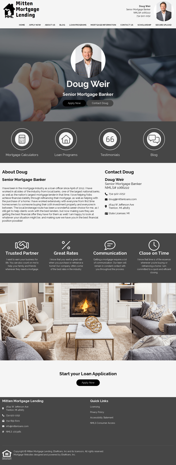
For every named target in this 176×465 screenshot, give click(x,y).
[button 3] (110, 142)
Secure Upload (164, 25)
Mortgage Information (103, 25)
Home (22, 25)
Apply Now (35, 25)
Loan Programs (77, 25)
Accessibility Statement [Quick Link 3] (101, 417)
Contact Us (126, 25)
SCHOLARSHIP (144, 25)
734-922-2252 (143, 16)
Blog (62, 25)
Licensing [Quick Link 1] (95, 406)
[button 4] (154, 142)
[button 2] (66, 142)
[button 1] (22, 142)
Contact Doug (100, 103)
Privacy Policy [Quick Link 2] (97, 412)
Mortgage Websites (24, 454)
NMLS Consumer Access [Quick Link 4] (102, 423)
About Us (50, 25)
